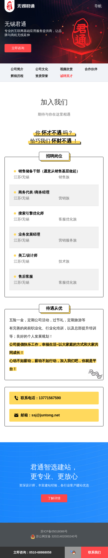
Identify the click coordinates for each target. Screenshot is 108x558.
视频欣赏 (66, 69)
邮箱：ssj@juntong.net (40, 415)
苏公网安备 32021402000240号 (54, 536)
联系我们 (94, 552)
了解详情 (54, 498)
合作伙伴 (91, 69)
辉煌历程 (17, 76)
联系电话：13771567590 (41, 398)
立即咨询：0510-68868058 (32, 552)
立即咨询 (18, 48)
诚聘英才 (66, 76)
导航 (98, 6)
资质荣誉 (41, 76)
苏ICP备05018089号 (54, 531)
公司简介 (17, 69)
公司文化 (41, 69)
